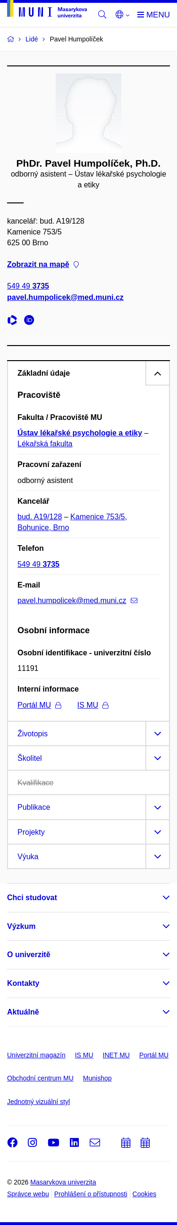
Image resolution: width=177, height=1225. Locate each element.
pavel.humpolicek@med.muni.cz (65, 297)
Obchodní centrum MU (40, 1078)
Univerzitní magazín (36, 1055)
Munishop (97, 1078)
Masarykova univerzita (63, 1182)
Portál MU (39, 705)
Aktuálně (23, 1012)
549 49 (28, 286)
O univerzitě (29, 955)
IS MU (92, 705)
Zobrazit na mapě (43, 265)
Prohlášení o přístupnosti (90, 1194)
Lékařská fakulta (45, 444)
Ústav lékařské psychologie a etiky (79, 433)
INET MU (116, 1055)
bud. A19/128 (39, 517)
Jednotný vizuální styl (38, 1101)
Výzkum (21, 926)
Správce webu (28, 1194)
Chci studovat (32, 898)
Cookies (145, 1194)
